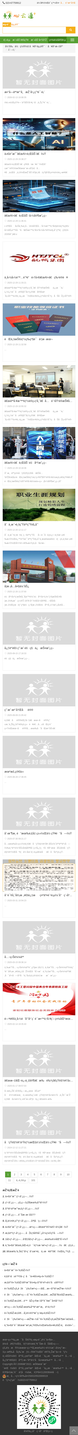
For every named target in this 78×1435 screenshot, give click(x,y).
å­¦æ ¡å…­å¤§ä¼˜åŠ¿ (16, 586)
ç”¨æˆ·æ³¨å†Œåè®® (18, 709)
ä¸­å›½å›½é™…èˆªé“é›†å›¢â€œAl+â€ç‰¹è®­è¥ (36, 277)
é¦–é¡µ (6, 40)
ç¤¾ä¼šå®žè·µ (57, 40)
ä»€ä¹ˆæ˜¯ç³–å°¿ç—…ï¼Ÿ (19, 1196)
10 (68, 1174)
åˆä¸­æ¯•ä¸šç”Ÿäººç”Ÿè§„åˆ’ (21, 524)
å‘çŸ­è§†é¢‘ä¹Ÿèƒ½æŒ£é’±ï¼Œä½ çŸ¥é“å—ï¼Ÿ (37, 1142)
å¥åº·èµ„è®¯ (37, 46)
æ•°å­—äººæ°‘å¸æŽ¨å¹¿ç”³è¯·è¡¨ (24, 92)
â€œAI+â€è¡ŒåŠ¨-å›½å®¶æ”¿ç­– (25, 215)
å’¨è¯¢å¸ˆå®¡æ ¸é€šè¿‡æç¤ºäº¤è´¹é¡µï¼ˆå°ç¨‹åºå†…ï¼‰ (39, 895)
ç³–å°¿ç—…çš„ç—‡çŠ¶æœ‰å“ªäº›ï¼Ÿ (26, 1202)
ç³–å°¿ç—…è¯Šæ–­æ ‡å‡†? (20, 1214)
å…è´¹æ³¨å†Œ (68, 3)
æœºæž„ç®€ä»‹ (14, 771)
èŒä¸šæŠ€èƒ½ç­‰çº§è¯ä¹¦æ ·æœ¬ (28, 339)
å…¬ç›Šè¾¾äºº (14, 957)
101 (33, 1180)
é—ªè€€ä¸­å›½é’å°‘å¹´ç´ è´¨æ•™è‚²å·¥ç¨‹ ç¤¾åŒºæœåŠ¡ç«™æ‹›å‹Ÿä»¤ (39, 1018)
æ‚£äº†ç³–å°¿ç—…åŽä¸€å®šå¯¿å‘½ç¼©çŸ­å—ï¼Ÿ (34, 1233)
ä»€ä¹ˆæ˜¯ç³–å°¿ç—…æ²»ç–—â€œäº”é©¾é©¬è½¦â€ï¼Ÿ (36, 1227)
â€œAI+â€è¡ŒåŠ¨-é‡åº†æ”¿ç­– (25, 462)
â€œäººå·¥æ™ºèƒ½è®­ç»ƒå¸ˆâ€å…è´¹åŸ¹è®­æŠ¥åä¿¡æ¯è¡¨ (39, 401)
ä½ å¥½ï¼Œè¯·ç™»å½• (48, 3)
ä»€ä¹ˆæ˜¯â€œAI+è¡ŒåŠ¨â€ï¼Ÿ (25, 153)
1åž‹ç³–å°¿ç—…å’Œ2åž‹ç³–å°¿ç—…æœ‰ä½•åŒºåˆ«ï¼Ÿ (36, 1239)
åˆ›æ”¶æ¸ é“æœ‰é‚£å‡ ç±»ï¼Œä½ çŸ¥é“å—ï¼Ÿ (38, 833)
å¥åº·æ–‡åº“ (55, 46)
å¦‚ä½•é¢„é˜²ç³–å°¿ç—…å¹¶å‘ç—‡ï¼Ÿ (26, 1220)
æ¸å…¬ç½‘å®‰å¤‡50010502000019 (27, 1376)
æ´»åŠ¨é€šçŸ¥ (20, 40)
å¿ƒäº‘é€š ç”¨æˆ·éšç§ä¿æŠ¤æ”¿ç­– (29, 648)
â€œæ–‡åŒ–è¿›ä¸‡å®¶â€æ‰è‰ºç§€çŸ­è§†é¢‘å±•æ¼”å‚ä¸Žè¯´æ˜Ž (39, 1080)
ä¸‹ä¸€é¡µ (21, 1180)
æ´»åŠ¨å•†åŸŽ (39, 40)
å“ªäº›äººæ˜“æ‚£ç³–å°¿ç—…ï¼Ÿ (22, 1208)
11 (9, 1180)
